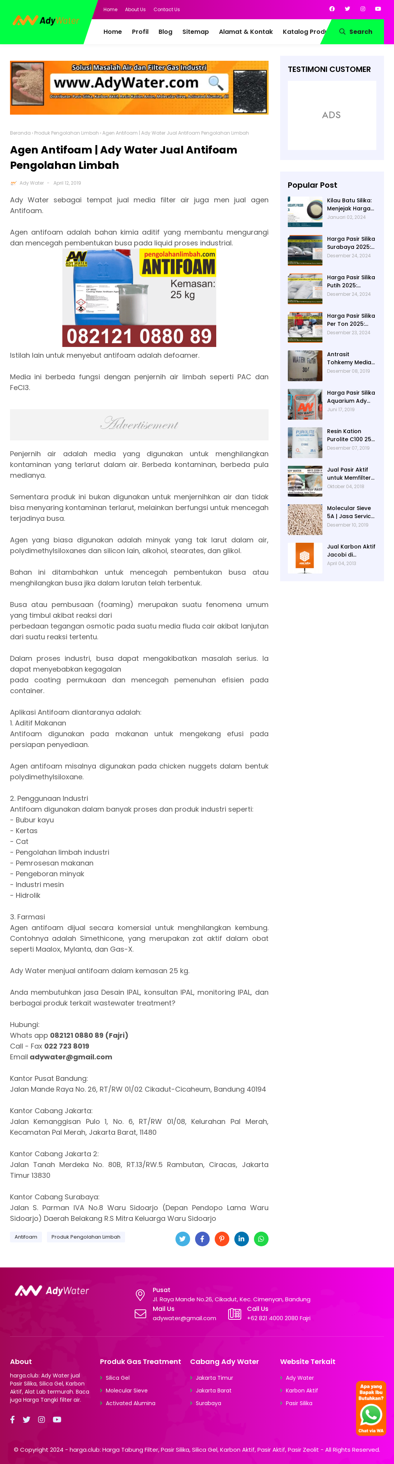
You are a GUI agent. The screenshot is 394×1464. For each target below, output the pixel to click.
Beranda (20, 133)
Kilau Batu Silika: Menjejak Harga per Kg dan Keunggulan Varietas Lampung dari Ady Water (349, 205)
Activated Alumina (130, 1403)
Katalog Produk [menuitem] (307, 31)
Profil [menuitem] (140, 31)
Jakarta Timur (214, 1378)
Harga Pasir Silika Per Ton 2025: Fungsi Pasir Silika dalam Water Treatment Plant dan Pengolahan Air (351, 320)
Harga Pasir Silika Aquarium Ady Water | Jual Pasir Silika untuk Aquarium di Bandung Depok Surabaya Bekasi (351, 397)
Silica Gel (118, 1378)
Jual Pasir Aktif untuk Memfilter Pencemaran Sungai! (349, 474)
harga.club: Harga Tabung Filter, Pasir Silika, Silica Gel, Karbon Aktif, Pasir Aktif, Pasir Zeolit (194, 1450)
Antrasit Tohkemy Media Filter (349, 358)
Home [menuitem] (113, 31)
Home (110, 9)
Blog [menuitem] (165, 31)
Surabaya (208, 1403)
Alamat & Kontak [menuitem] (246, 31)
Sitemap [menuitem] (195, 31)
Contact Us (167, 9)
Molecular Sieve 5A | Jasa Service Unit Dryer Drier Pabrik (350, 512)
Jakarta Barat (214, 1390)
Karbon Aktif (302, 1390)
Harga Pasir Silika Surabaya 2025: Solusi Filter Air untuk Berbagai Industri (351, 243)
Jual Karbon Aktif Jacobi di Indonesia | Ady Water (351, 551)
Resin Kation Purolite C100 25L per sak (350, 435)
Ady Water (32, 183)
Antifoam (26, 1237)
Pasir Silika (299, 1403)
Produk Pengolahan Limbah (66, 133)
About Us (135, 9)
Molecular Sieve (127, 1390)
